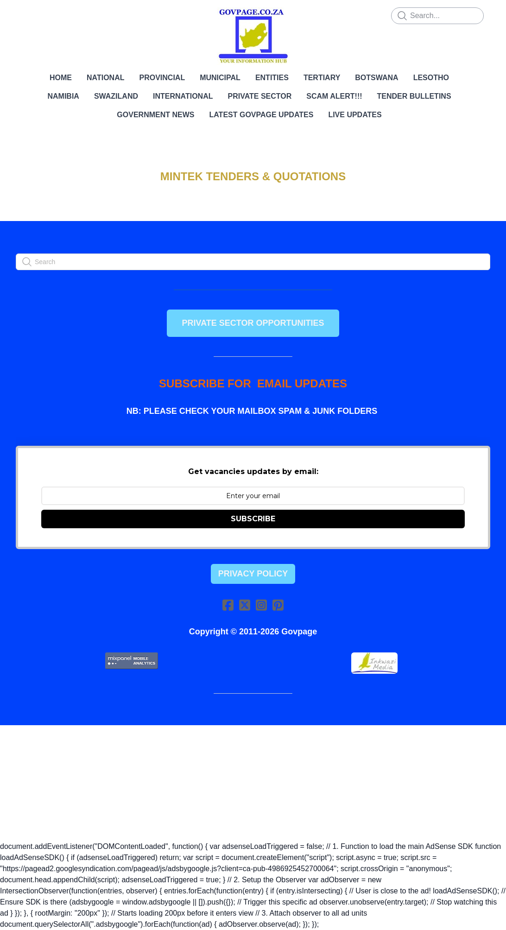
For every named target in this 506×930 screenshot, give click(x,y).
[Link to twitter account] (244, 605)
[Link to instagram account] (261, 605)
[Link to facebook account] (228, 605)
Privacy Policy (253, 573)
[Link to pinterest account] (278, 605)
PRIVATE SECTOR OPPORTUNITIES (253, 323)
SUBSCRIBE (253, 518)
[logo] (253, 36)
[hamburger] (29, 14)
